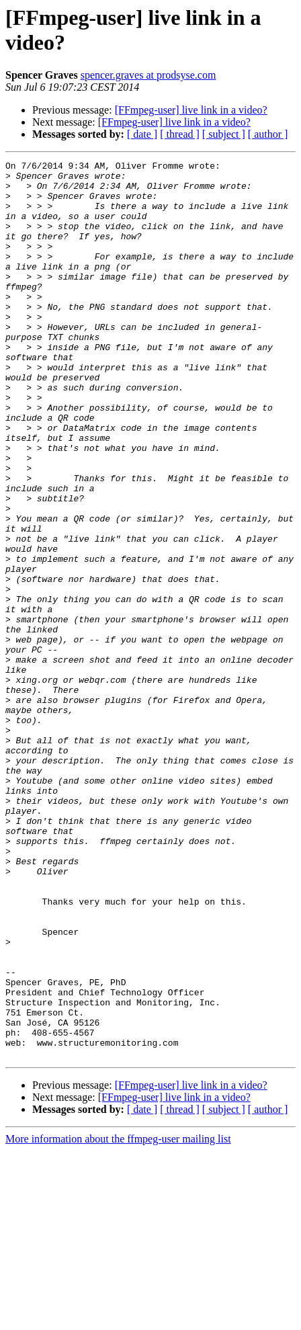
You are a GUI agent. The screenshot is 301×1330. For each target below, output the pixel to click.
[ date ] (142, 134)
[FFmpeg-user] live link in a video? (191, 110)
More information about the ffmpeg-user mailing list (118, 1318)
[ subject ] (223, 134)
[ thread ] (180, 134)
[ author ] (268, 134)
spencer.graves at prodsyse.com (148, 75)
